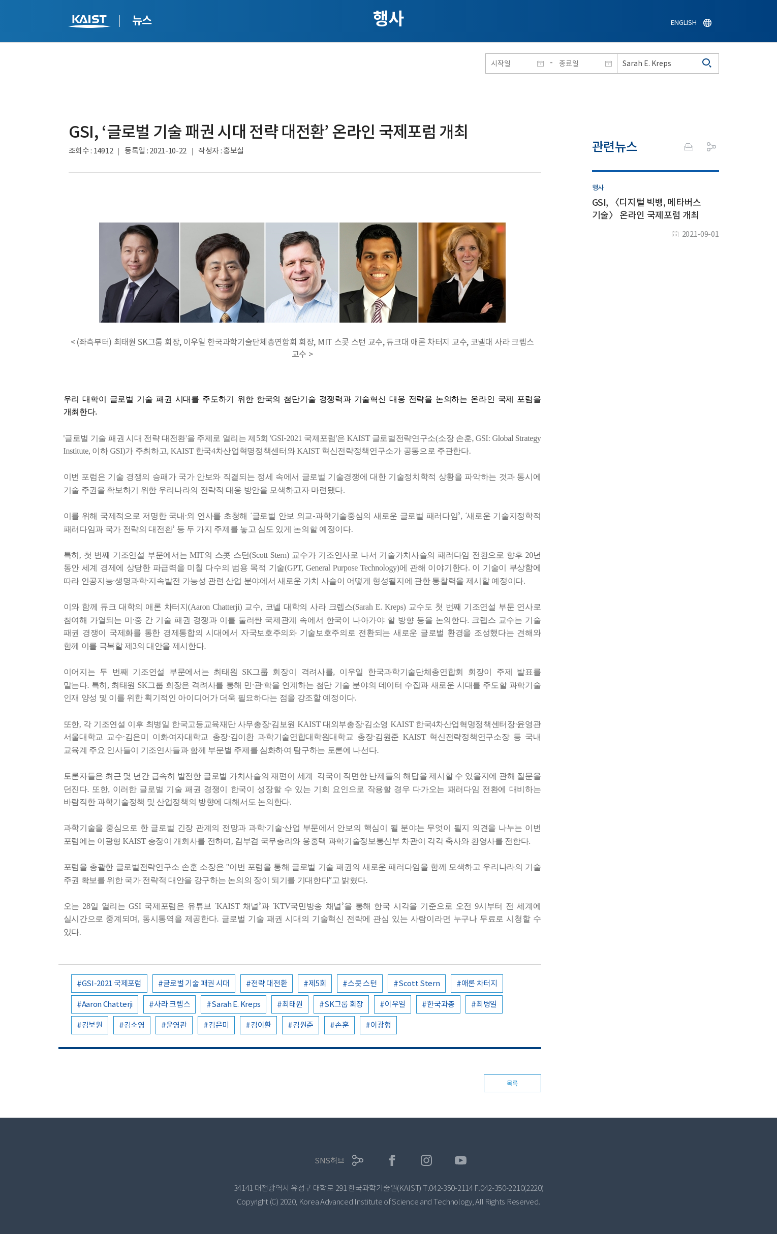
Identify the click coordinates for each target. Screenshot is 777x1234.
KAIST (90, 22)
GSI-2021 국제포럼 (112, 983)
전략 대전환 (269, 983)
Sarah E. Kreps (236, 1004)
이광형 (380, 1025)
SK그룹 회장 (343, 1004)
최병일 (486, 1004)
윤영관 (176, 1025)
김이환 (261, 1025)
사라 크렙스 (172, 1004)
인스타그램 (426, 1160)
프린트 (688, 146)
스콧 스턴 (362, 983)
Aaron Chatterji (107, 1004)
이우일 (395, 1004)
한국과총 (441, 1004)
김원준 (303, 1025)
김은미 (218, 1025)
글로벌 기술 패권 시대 (196, 983)
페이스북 (392, 1160)
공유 (711, 146)
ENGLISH (683, 22)
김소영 (134, 1025)
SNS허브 (330, 1160)
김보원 (92, 1025)
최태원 (292, 1004)
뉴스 (142, 20)
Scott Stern (419, 983)
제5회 (317, 983)
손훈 (342, 1025)
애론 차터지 (479, 983)
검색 (707, 63)
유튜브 (461, 1160)
